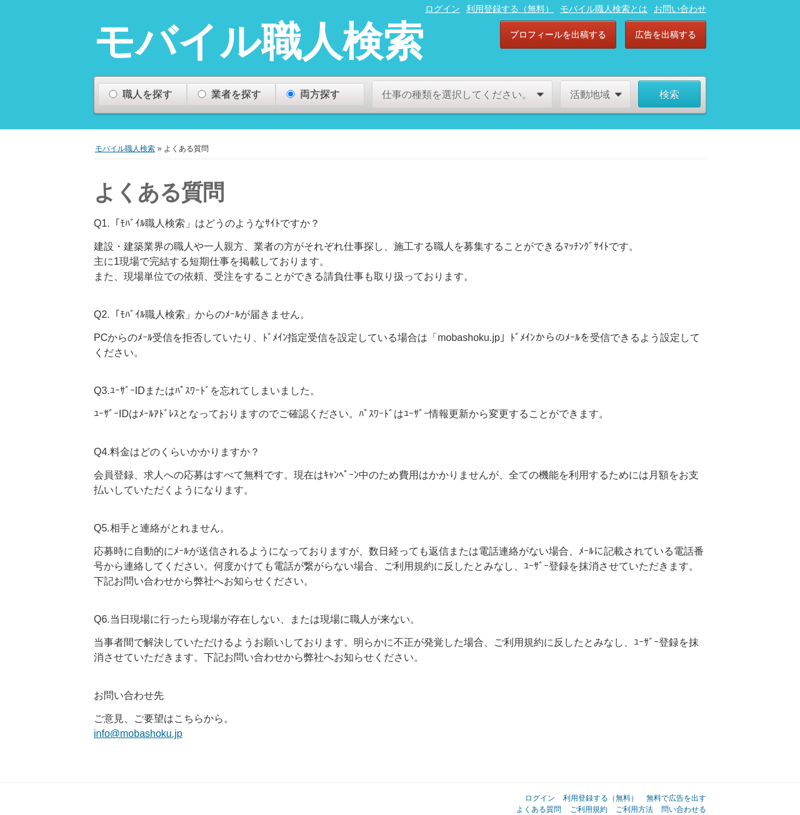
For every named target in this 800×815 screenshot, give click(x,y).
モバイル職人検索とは (604, 9)
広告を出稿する (665, 34)
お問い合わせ (680, 9)
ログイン (442, 9)
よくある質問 (538, 809)
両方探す (320, 94)
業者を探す (236, 94)
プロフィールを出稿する (558, 34)
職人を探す (147, 94)
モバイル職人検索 (259, 41)
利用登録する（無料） (510, 9)
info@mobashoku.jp (138, 733)
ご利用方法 (634, 809)
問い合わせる (683, 809)
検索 (669, 94)
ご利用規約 (589, 809)
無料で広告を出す (676, 798)
